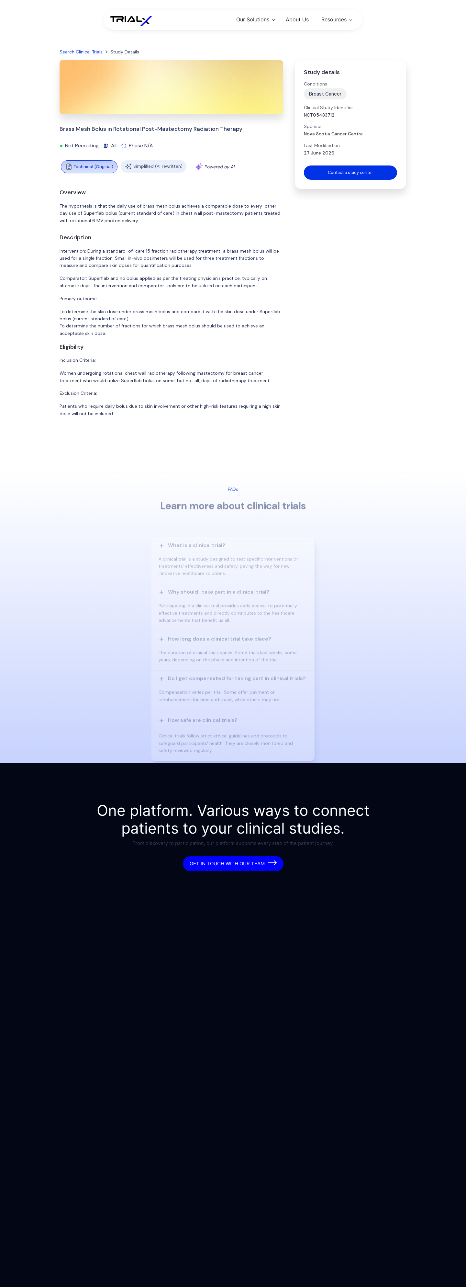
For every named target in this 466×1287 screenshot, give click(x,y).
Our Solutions (252, 19)
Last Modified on (322, 145)
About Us (297, 19)
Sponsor (313, 126)
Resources (334, 19)
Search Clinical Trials (81, 52)
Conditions (315, 84)
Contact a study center (350, 173)
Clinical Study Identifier (328, 107)
